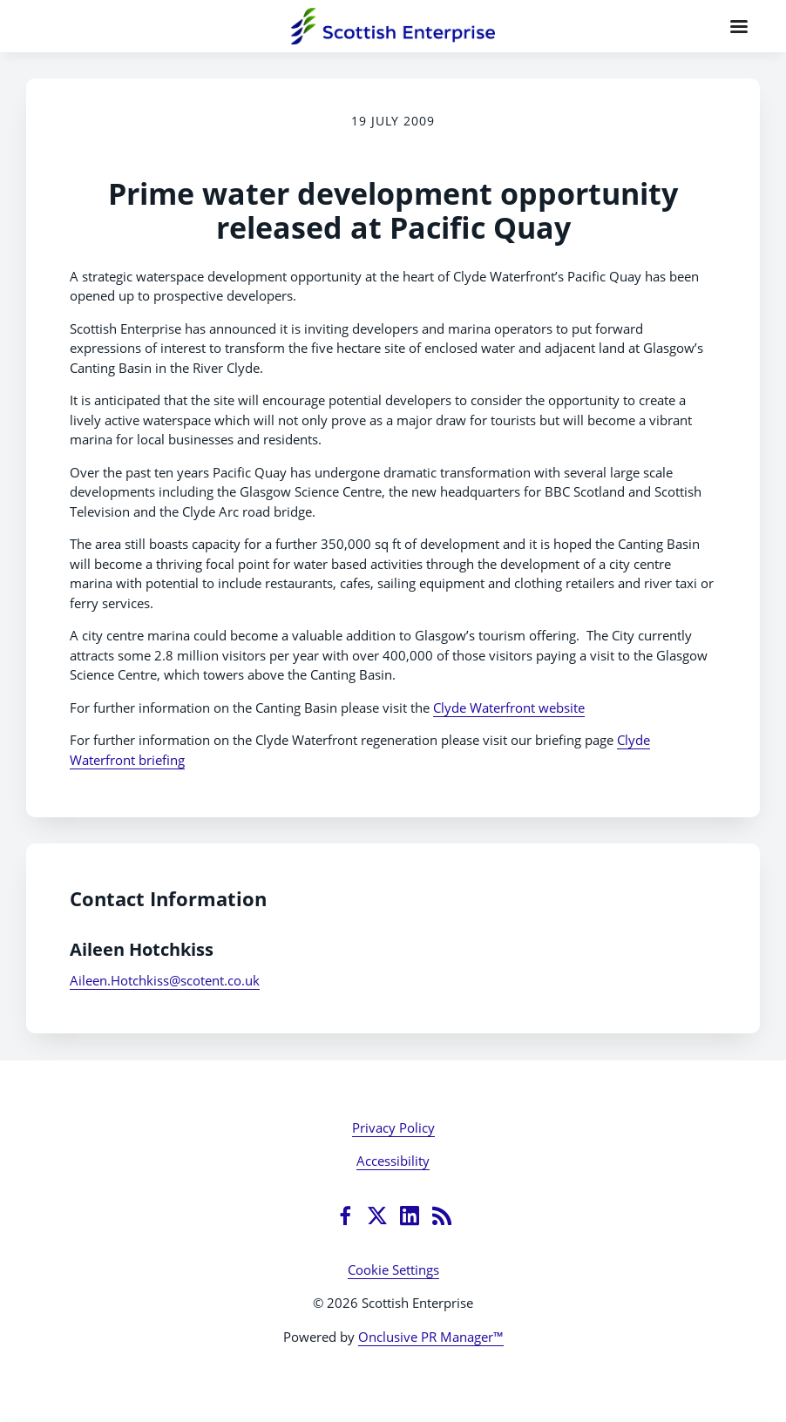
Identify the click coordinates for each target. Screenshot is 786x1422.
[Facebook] (345, 1215)
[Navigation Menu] (739, 26)
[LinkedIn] (409, 1215)
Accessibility (393, 1160)
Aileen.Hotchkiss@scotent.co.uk (165, 980)
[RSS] (441, 1215)
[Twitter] (377, 1215)
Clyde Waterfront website (509, 707)
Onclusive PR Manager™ (431, 1336)
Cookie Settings (393, 1269)
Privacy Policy (393, 1127)
